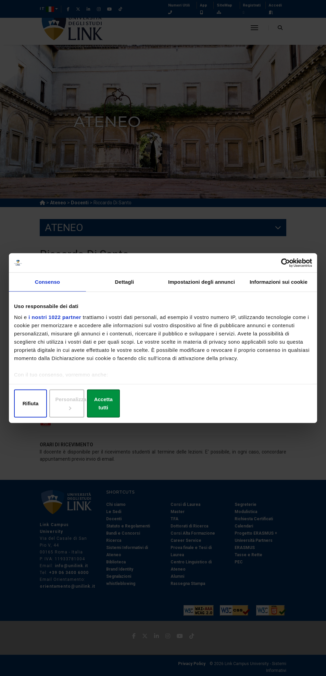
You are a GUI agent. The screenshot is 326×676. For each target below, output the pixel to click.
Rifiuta (63, 404)
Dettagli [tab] (124, 287)
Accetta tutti (263, 404)
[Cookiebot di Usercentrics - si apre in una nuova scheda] (282, 267)
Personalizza (163, 404)
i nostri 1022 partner (54, 321)
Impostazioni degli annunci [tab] (201, 287)
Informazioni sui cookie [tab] (279, 287)
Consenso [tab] (47, 287)
